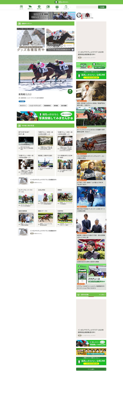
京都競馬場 (47, 105)
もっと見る (101, 294)
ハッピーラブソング (35, 105)
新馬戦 (56, 105)
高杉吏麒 (64, 105)
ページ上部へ (91, 369)
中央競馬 (22, 101)
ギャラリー (23, 105)
